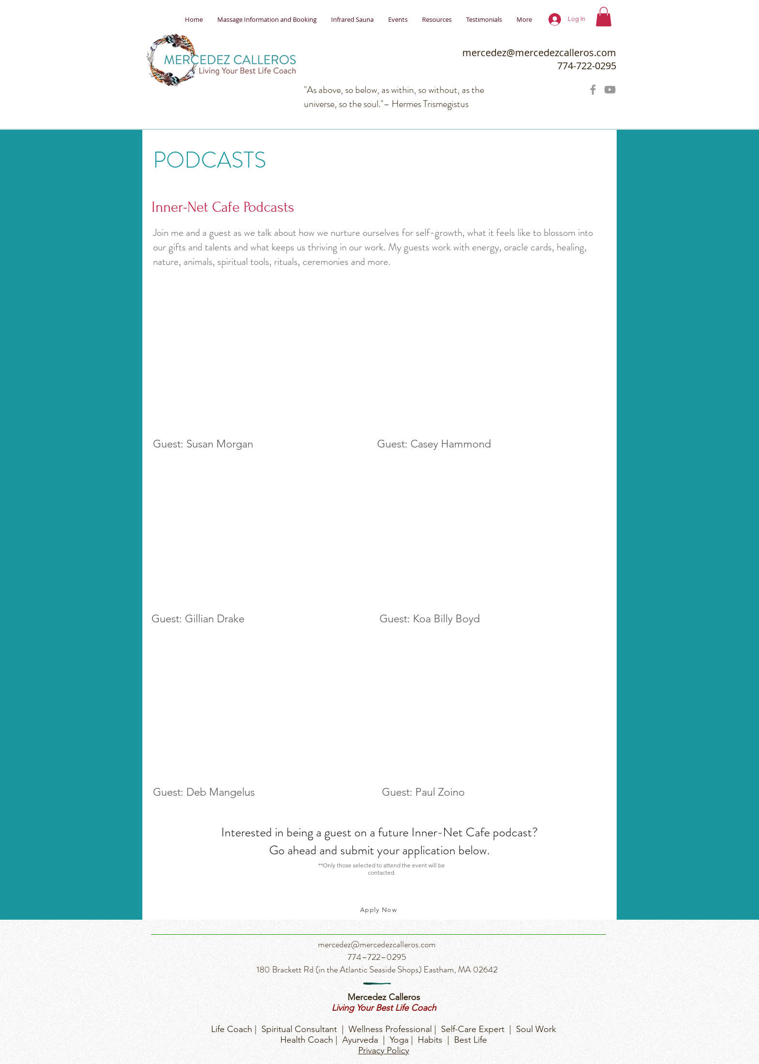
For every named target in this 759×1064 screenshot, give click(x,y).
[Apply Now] (379, 910)
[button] (603, 17)
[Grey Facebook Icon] (593, 89)
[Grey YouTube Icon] (610, 89)
